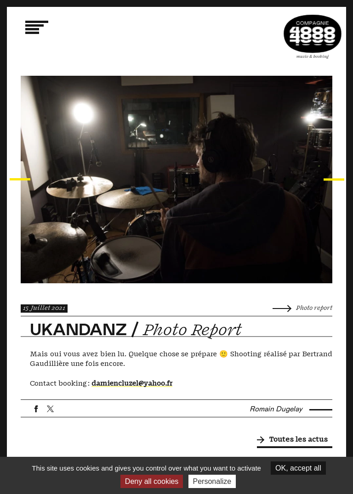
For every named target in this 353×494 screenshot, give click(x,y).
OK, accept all (298, 468)
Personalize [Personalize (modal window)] (212, 481)
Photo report (302, 308)
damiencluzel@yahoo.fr (131, 383)
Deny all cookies (152, 481)
